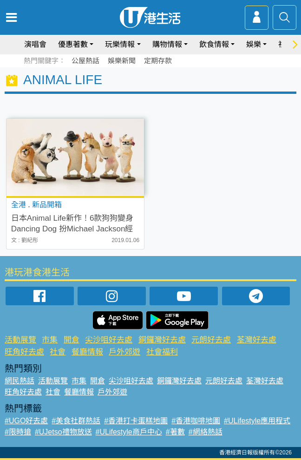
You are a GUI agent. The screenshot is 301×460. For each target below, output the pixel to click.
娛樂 (253, 44)
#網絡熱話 (205, 432)
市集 (50, 339)
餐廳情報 (87, 352)
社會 (57, 352)
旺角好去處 (24, 352)
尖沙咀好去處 (108, 339)
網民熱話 (19, 381)
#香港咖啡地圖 (195, 421)
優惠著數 (73, 44)
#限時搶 (18, 432)
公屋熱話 (85, 61)
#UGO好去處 (26, 421)
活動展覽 (20, 339)
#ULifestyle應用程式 (257, 421)
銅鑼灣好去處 (162, 339)
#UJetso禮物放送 (63, 432)
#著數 (175, 432)
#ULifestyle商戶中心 (129, 432)
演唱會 (35, 44)
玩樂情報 (120, 44)
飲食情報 (214, 44)
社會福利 (162, 352)
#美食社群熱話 (76, 421)
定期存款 (158, 61)
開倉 (71, 339)
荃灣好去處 (256, 339)
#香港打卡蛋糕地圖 (136, 421)
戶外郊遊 (124, 352)
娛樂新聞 (122, 61)
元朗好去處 (211, 339)
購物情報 (167, 44)
